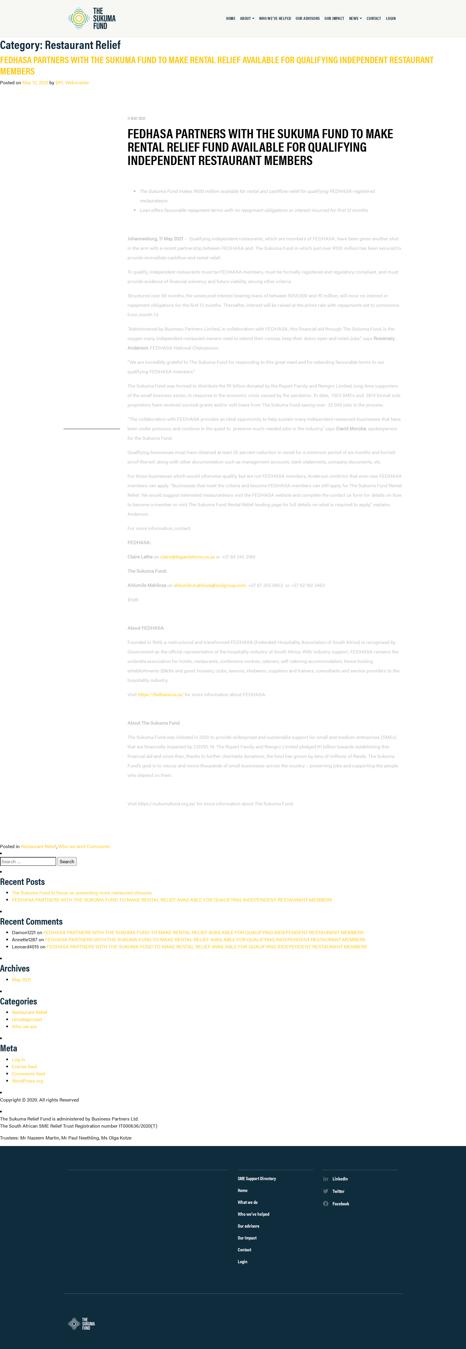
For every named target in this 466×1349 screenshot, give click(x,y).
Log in (18, 1059)
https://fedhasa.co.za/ (161, 694)
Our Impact (334, 18)
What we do (248, 1202)
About (245, 18)
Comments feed (28, 1073)
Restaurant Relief (38, 846)
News (354, 18)
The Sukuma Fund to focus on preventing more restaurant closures (82, 892)
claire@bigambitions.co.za (187, 556)
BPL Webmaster (72, 82)
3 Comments (96, 846)
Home (230, 18)
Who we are (70, 846)
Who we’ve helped (275, 18)
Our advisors (308, 18)
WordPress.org (27, 1080)
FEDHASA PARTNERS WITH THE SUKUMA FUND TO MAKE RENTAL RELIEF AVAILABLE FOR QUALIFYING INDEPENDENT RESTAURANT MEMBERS (217, 65)
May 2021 (21, 979)
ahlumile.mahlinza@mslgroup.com (210, 585)
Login (391, 18)
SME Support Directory (257, 1178)
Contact (374, 18)
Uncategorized (27, 1019)
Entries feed (24, 1066)
